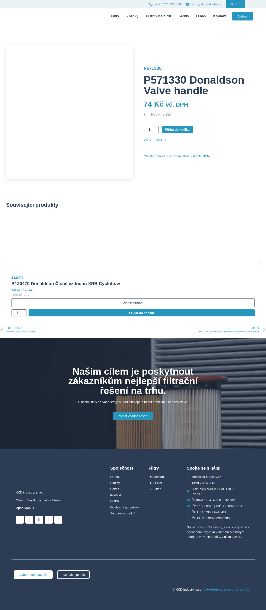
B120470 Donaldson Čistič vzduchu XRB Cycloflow (66, 283)
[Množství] (151, 129)
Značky (132, 16)
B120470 (18, 277)
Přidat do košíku (177, 129)
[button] (7, 262)
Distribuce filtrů (158, 16)
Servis (184, 16)
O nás (201, 16)
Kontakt (219, 16)
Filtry (115, 16)
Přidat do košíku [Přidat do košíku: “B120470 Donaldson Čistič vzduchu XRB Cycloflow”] (141, 313)
